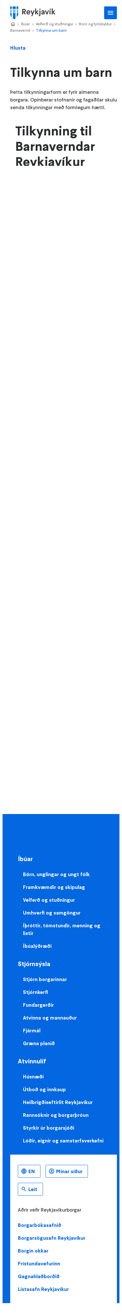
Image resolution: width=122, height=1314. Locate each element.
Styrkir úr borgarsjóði (48, 1128)
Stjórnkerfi (35, 992)
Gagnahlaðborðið (39, 1276)
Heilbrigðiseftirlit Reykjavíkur (58, 1102)
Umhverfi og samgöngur (52, 912)
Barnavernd (20, 30)
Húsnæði (33, 1076)
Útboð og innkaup (44, 1089)
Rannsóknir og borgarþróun (56, 1115)
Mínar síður (69, 1171)
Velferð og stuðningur (54, 23)
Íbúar (25, 23)
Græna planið (39, 1043)
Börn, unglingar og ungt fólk (56, 874)
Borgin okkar (33, 1250)
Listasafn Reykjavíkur (43, 1289)
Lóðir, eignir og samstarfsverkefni (63, 1140)
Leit (32, 1189)
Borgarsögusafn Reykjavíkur (51, 1238)
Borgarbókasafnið (39, 1225)
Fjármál (31, 1030)
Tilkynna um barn (51, 30)
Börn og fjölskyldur (95, 23)
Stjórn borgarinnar (45, 979)
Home (13, 24)
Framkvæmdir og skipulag (54, 887)
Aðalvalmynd (110, 12)
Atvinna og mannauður (50, 1017)
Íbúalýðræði (37, 946)
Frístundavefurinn (39, 1263)
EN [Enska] (31, 1171)
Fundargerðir (38, 1005)
